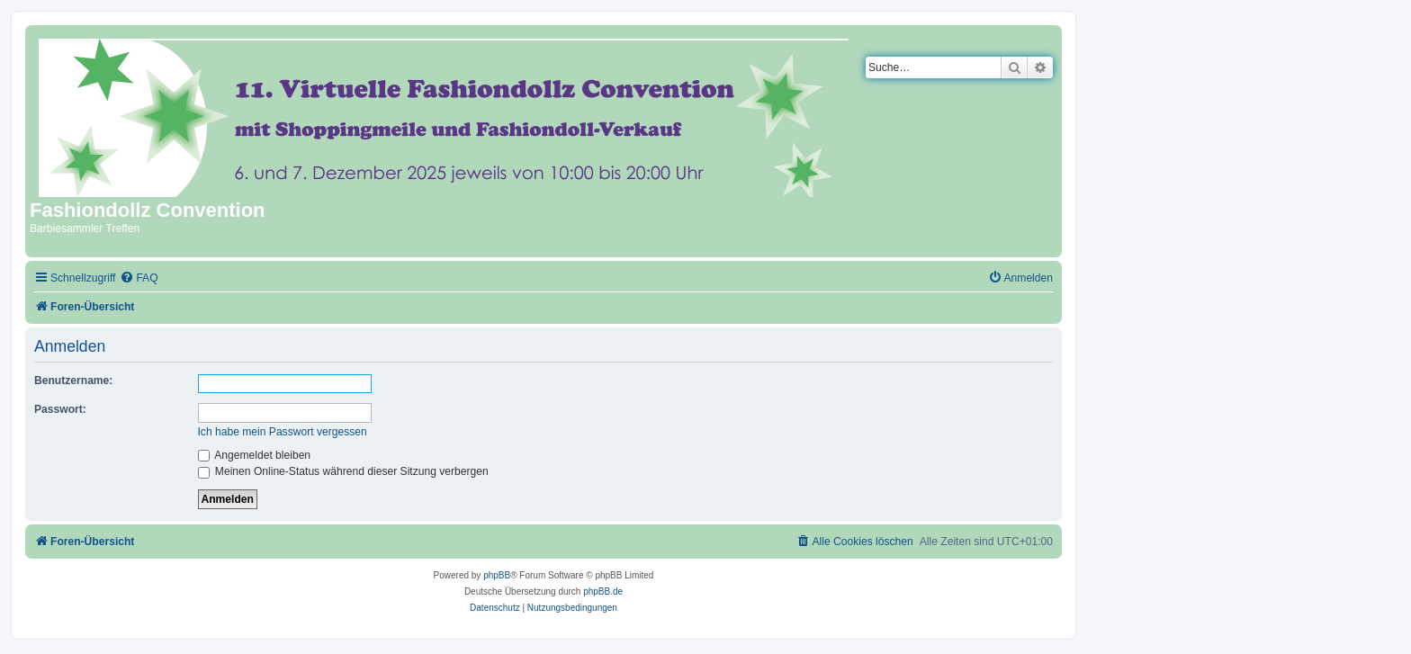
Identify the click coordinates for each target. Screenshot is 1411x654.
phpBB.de (603, 591)
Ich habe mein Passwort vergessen (282, 432)
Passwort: (60, 409)
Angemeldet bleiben (254, 455)
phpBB (496, 575)
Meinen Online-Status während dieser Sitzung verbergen (343, 471)
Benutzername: (73, 380)
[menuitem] (138, 278)
